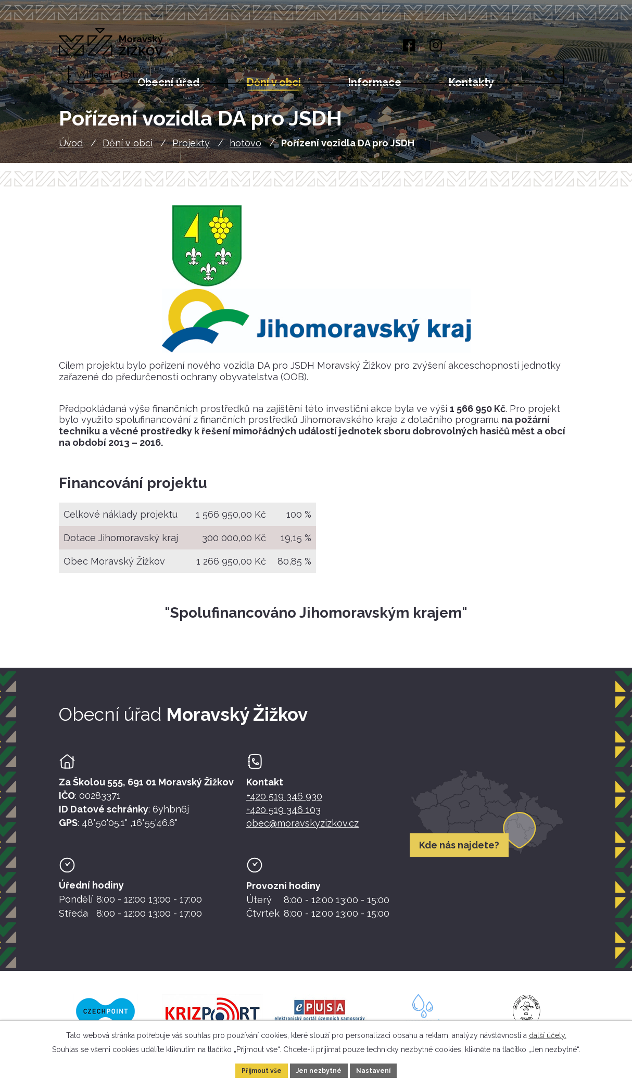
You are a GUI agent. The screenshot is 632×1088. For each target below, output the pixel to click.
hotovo (245, 149)
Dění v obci (128, 149)
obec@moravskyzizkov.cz (302, 829)
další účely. (547, 1033)
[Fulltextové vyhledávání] (517, 47)
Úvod (71, 149)
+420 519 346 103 (283, 816)
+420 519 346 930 (284, 802)
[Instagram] (435, 46)
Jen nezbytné (320, 1069)
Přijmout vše (255, 1069)
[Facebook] (407, 46)
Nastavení (381, 1069)
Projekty (191, 149)
